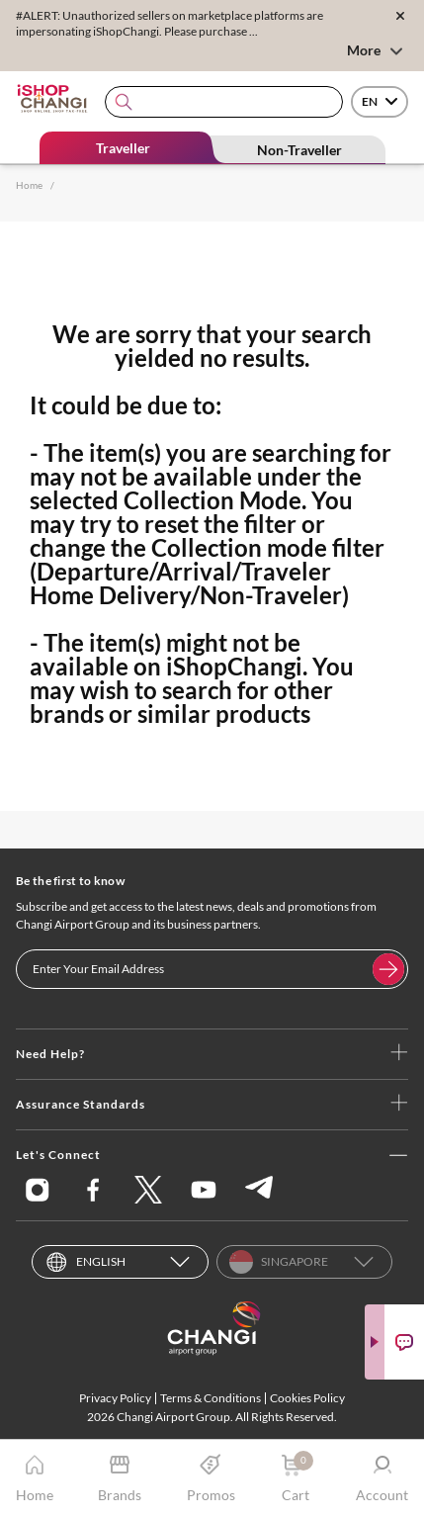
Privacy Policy (115, 1397)
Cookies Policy (307, 1397)
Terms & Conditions (210, 1397)
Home (29, 185)
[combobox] (224, 102)
